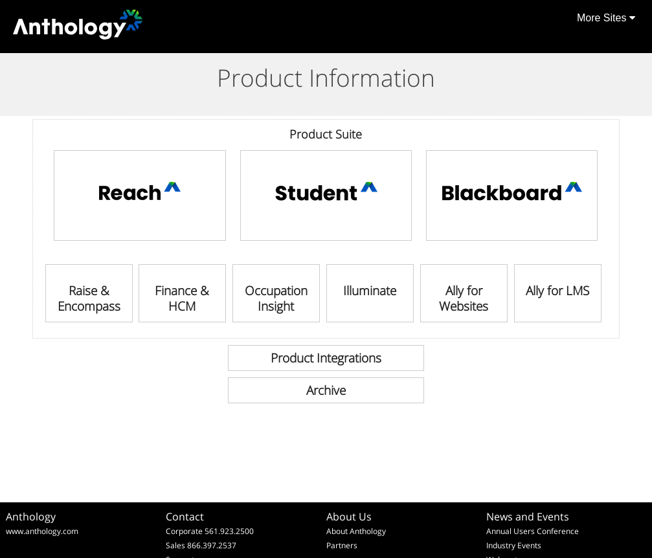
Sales (175, 545)
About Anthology (356, 531)
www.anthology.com (42, 531)
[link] (139, 195)
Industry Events (513, 545)
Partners (341, 545)
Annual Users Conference (532, 531)
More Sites (606, 17)
